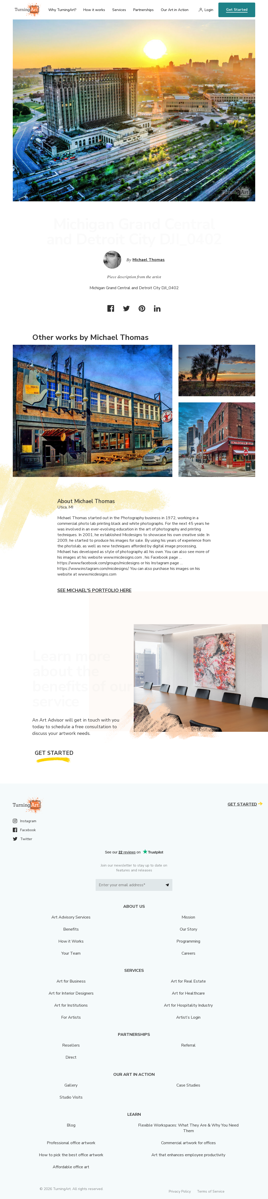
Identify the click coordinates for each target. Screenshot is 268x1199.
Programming (188, 941)
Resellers (71, 1045)
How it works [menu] (94, 9)
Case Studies (188, 1085)
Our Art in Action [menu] (174, 9)
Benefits (71, 929)
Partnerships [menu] (143, 9)
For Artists (71, 1017)
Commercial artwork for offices (188, 1143)
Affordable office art (71, 1167)
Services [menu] (119, 9)
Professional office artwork (71, 1143)
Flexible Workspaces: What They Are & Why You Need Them (188, 1128)
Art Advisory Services (71, 917)
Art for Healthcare (188, 993)
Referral (188, 1045)
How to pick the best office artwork (71, 1155)
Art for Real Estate (188, 981)
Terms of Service (211, 1191)
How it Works (71, 941)
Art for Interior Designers (71, 993)
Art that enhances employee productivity (188, 1155)
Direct (70, 1057)
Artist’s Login (188, 1017)
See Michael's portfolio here (94, 590)
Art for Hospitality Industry (188, 1005)
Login (209, 9)
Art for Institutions (71, 1005)
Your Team (71, 953)
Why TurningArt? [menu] (62, 9)
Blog (71, 1125)
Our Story (188, 929)
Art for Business (71, 981)
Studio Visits (71, 1097)
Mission (188, 917)
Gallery (70, 1085)
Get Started (237, 9)
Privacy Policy (180, 1191)
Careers (188, 953)
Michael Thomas (148, 260)
